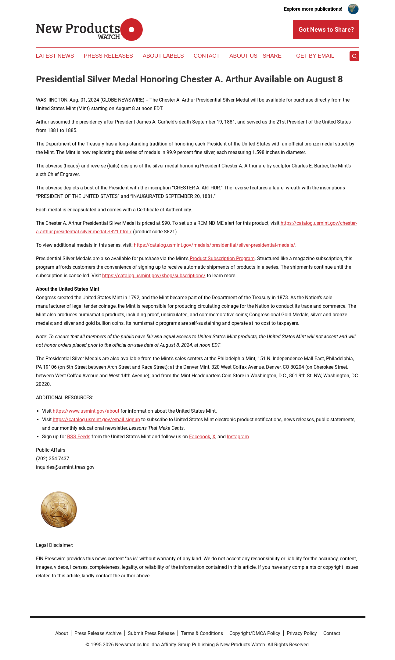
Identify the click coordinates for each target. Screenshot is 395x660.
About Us (243, 56)
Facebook (199, 436)
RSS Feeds (78, 436)
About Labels (163, 56)
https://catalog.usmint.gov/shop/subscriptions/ (154, 275)
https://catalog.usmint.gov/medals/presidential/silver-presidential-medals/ (214, 245)
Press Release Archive (97, 633)
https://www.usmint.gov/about (86, 411)
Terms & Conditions (202, 633)
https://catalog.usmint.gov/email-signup (96, 419)
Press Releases (108, 56)
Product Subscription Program (222, 258)
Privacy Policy (302, 633)
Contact (207, 56)
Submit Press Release (151, 633)
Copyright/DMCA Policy (254, 633)
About (61, 633)
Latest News (55, 56)
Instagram (238, 436)
